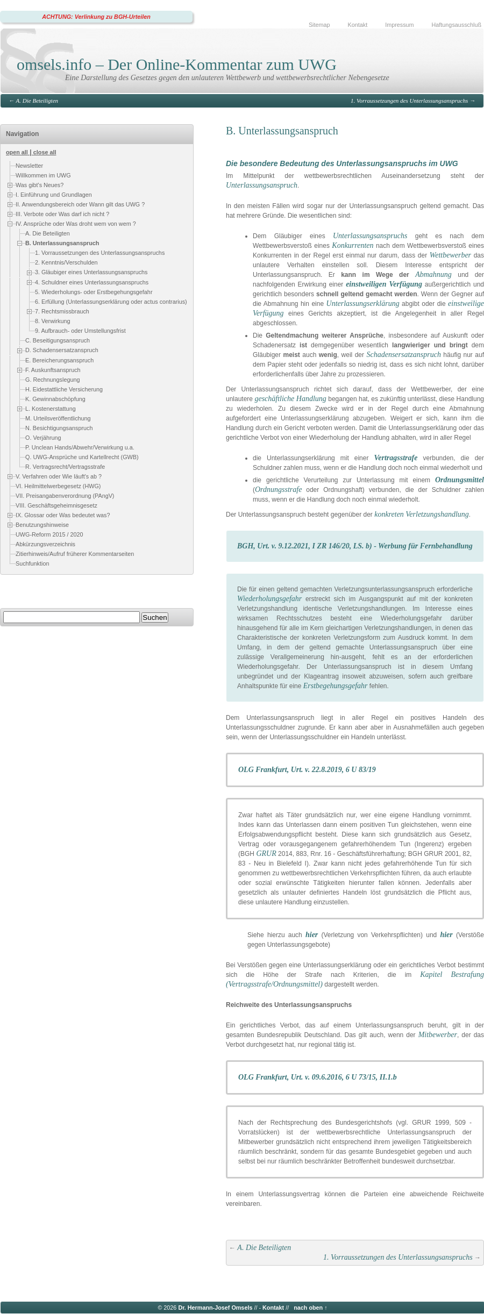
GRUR (266, 853)
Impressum (399, 25)
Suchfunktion (32, 563)
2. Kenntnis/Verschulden (66, 262)
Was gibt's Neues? (39, 185)
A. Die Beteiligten (37, 100)
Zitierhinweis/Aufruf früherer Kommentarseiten (75, 554)
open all (17, 152)
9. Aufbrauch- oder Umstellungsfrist (80, 330)
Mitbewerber (437, 1035)
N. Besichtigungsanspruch (58, 428)
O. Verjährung (43, 437)
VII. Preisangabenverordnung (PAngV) (65, 495)
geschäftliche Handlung (290, 399)
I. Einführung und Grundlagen (54, 194)
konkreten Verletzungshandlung (421, 514)
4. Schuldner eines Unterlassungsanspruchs (91, 282)
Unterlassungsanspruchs (370, 236)
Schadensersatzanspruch (403, 355)
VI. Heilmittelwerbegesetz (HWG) (58, 486)
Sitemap (319, 25)
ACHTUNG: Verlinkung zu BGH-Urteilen (96, 16)
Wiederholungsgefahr (269, 599)
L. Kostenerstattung (50, 408)
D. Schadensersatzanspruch (61, 350)
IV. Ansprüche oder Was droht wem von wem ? (76, 223)
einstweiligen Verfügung (384, 284)
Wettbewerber (450, 255)
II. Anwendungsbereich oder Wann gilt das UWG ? (80, 204)
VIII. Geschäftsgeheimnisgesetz (56, 505)
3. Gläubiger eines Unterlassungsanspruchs (91, 272)
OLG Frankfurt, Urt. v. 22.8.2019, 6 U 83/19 (307, 770)
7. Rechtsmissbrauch (62, 311)
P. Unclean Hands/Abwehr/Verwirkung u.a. (79, 447)
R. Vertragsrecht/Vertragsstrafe (65, 466)
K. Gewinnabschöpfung (55, 399)
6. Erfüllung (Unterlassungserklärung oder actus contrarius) (111, 301)
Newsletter (29, 165)
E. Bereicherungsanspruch (59, 360)
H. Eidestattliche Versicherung (64, 389)
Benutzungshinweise (42, 525)
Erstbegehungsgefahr (335, 686)
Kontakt (358, 25)
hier (311, 935)
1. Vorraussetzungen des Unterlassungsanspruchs (409, 100)
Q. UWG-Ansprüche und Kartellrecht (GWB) (82, 457)
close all (44, 152)
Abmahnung (433, 274)
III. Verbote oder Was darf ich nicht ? (62, 214)
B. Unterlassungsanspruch (62, 243)
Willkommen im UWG (43, 175)
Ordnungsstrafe (278, 489)
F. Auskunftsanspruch (53, 370)
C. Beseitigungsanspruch (57, 340)
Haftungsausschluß (456, 25)
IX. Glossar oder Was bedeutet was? (63, 515)
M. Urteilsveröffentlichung (58, 418)
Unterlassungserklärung (363, 303)
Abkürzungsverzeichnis (45, 544)
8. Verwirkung (52, 321)
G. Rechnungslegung (52, 379)
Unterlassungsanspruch (261, 185)
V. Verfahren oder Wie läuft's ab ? (59, 476)
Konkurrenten (352, 245)
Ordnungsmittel (459, 480)
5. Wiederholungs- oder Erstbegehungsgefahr (93, 292)
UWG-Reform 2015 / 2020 (49, 534)
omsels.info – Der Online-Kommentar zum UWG (177, 64)
